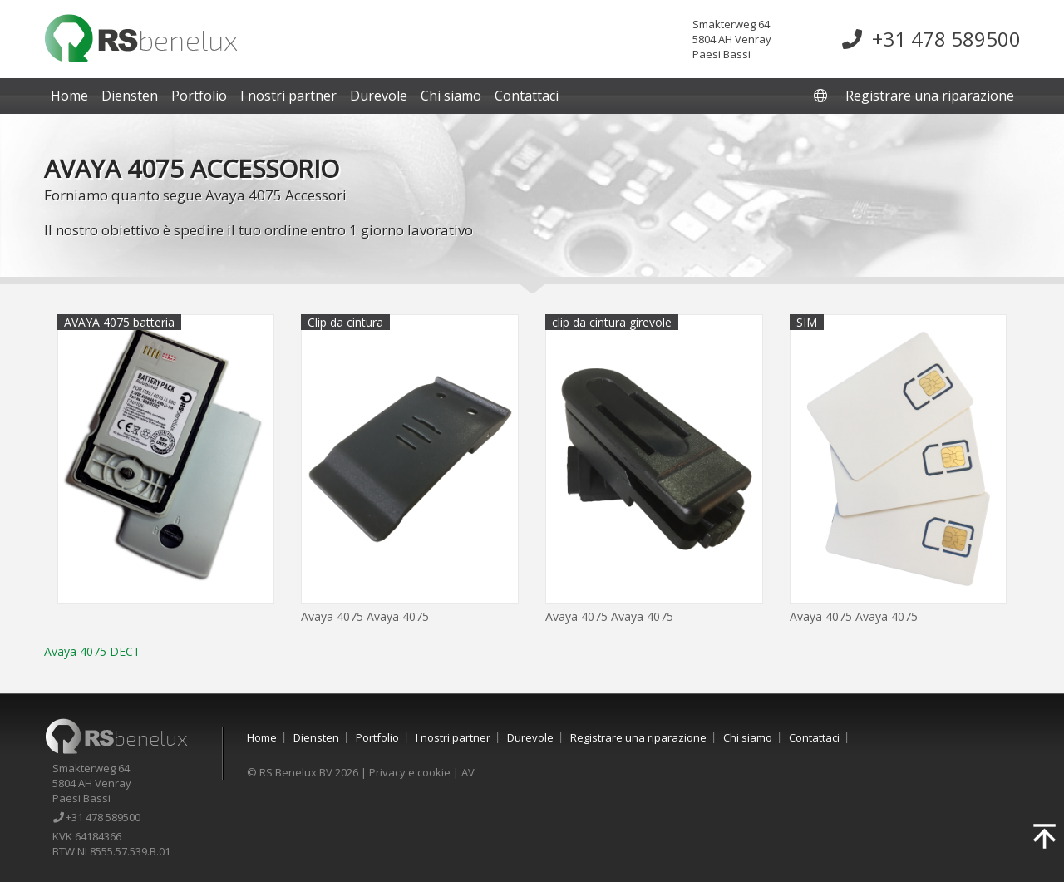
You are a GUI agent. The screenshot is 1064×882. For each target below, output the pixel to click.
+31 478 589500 (931, 38)
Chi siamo (451, 95)
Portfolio (199, 95)
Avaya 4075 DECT (92, 651)
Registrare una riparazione (929, 95)
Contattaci (527, 95)
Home (69, 95)
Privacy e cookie (410, 772)
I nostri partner (288, 95)
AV (468, 772)
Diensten (129, 95)
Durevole (378, 95)
